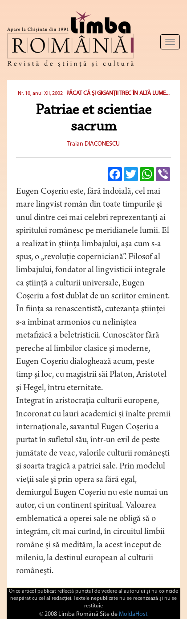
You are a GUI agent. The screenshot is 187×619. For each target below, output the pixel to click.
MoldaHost (133, 614)
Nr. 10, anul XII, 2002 (40, 93)
